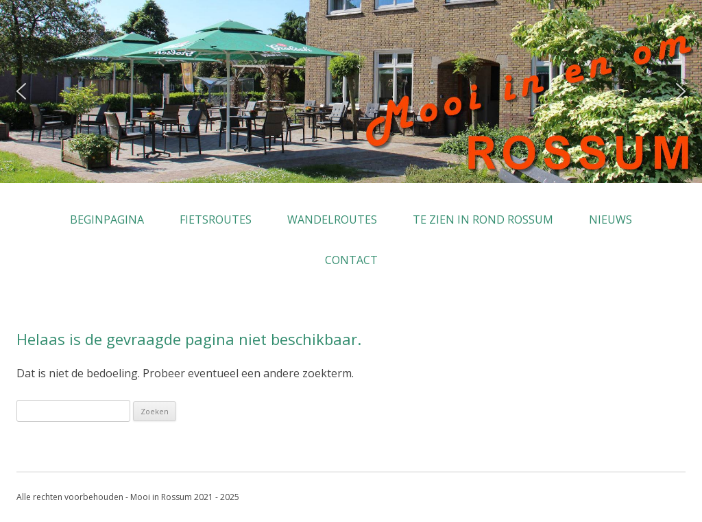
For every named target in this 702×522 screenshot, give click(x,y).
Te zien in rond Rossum (483, 219)
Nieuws (610, 219)
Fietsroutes (216, 219)
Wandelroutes (332, 219)
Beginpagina (107, 219)
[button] (21, 91)
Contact (351, 260)
